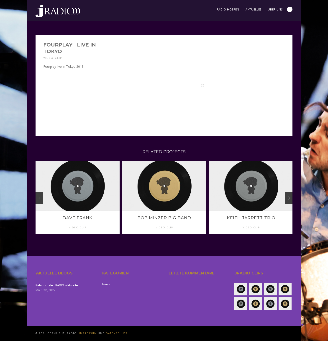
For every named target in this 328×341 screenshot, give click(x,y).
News (106, 284)
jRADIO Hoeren (227, 9)
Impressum (88, 333)
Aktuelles (253, 9)
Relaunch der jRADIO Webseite (57, 285)
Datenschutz (117, 333)
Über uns (275, 9)
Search (289, 9)
